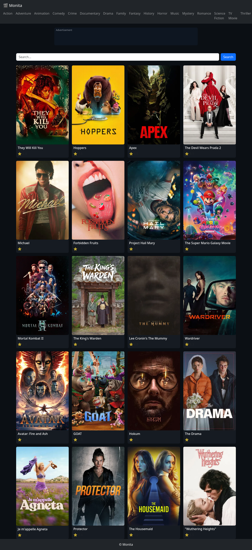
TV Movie (232, 15)
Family (121, 13)
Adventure (23, 13)
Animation (41, 13)
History (149, 13)
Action (7, 13)
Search (228, 57)
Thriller (245, 13)
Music (174, 13)
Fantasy (135, 13)
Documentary (90, 13)
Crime (72, 13)
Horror (162, 13)
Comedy (59, 13)
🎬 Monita (12, 5)
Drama (108, 13)
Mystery (188, 13)
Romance (204, 13)
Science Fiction (219, 15)
